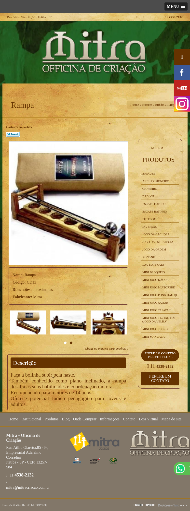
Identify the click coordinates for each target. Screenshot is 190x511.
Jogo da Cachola (156, 234)
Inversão (149, 226)
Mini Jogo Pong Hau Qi (159, 295)
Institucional (31, 419)
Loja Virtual (148, 419)
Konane (148, 257)
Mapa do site (171, 419)
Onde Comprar (84, 419)
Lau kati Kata (153, 264)
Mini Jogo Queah (155, 302)
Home (13, 419)
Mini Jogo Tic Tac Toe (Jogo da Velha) (159, 319)
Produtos (158, 159)
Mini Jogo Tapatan (156, 310)
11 (173, 17)
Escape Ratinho (154, 211)
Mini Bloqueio (153, 272)
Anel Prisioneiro (155, 181)
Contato (129, 419)
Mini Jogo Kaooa (155, 280)
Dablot (148, 196)
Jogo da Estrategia (157, 242)
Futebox (149, 219)
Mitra (157, 148)
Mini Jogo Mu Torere (158, 287)
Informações (110, 419)
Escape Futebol (154, 204)
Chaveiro (149, 188)
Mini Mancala (153, 336)
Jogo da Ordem (154, 249)
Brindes (148, 173)
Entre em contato (160, 378)
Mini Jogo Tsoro (155, 329)
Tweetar (13, 134)
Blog (65, 419)
